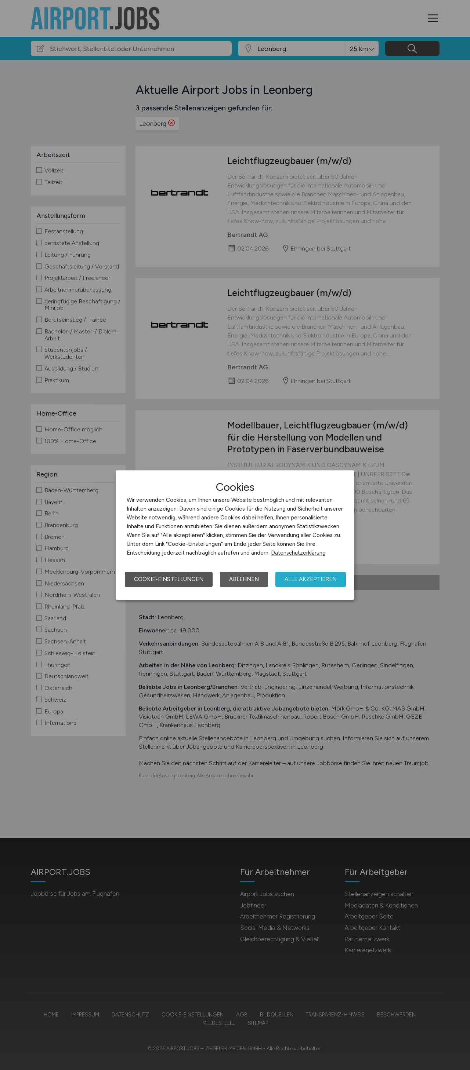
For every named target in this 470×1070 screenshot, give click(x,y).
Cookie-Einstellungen (168, 579)
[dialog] (235, 535)
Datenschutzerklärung (298, 552)
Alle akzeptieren (311, 579)
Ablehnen (244, 579)
